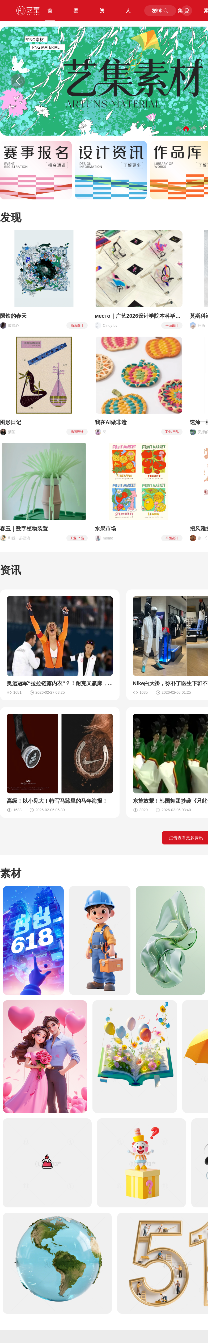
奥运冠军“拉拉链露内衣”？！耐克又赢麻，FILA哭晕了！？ (60, 683)
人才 (128, 14)
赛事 (76, 14)
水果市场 (105, 529)
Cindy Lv (110, 325)
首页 (50, 14)
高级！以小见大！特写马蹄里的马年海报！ (57, 801)
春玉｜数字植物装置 (24, 529)
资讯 (102, 14)
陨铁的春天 (13, 316)
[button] (178, 129)
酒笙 (11, 432)
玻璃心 (13, 325)
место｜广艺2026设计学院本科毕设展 (138, 316)
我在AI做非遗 (111, 422)
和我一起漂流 (19, 538)
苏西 (201, 325)
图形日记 (10, 422)
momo (108, 538)
